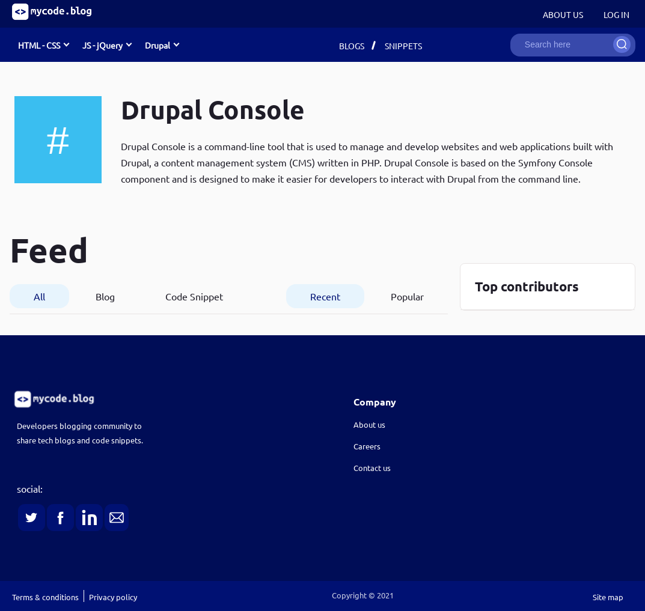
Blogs (351, 45)
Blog (105, 296)
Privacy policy (113, 597)
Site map (608, 597)
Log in (616, 14)
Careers (367, 446)
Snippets (403, 45)
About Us (563, 14)
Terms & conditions (45, 597)
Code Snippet (194, 296)
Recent (325, 296)
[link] (152, 399)
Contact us (372, 468)
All (39, 296)
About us (369, 424)
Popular (407, 296)
